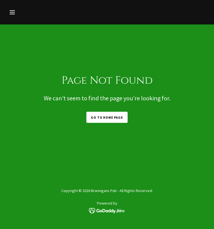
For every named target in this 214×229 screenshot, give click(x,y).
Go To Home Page (107, 117)
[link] (107, 210)
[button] (22, 12)
